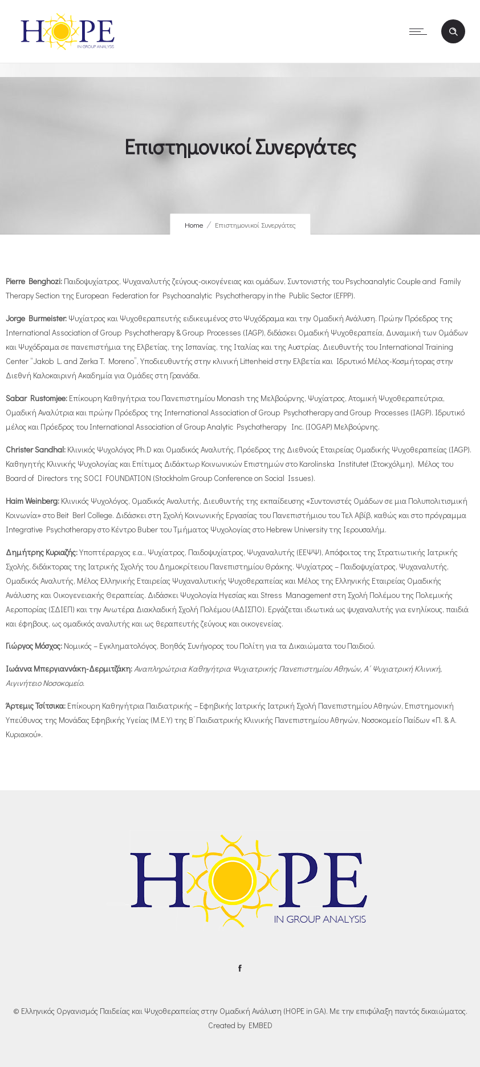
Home (194, 224)
